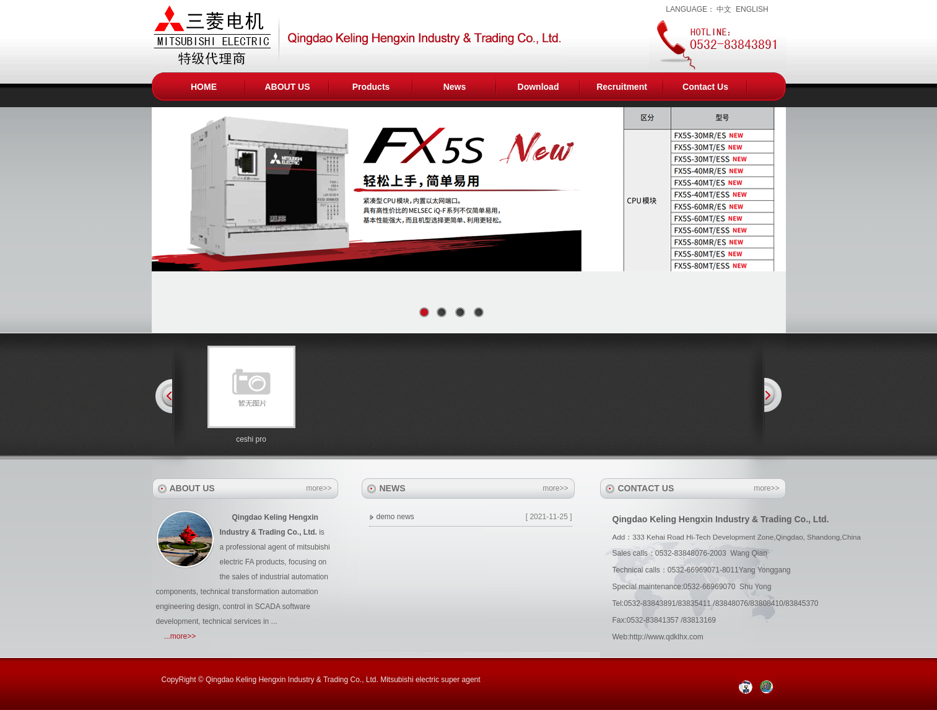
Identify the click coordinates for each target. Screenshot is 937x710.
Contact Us (705, 87)
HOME (204, 87)
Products (371, 87)
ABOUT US (287, 87)
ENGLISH (752, 9)
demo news (395, 516)
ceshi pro (251, 439)
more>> (318, 488)
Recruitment (621, 87)
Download (538, 87)
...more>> (180, 636)
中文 (724, 9)
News (454, 87)
